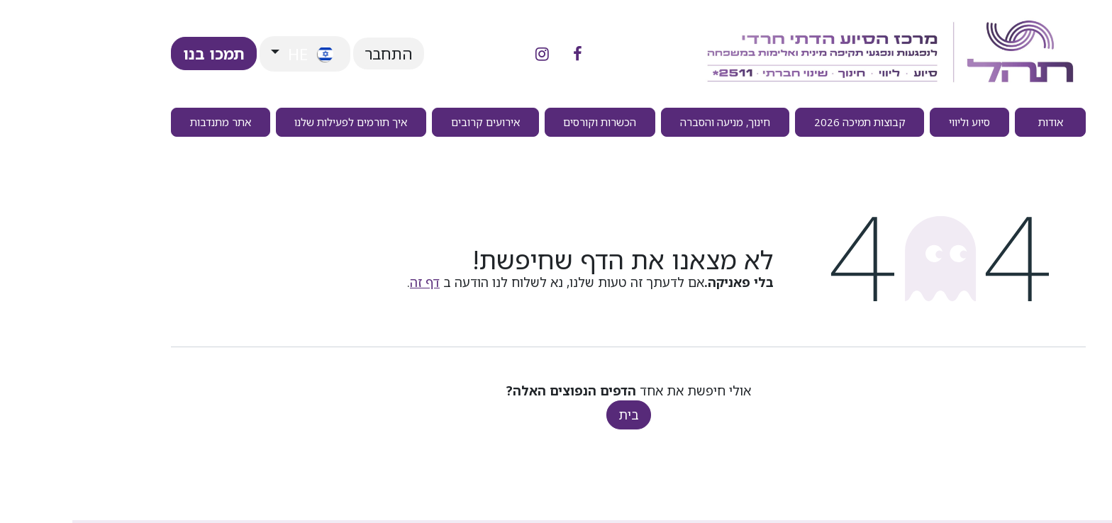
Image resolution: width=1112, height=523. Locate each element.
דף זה (352, 282)
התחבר (316, 53)
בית (556, 414)
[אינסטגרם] (469, 53)
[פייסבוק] (505, 53)
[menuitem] (978, 122)
